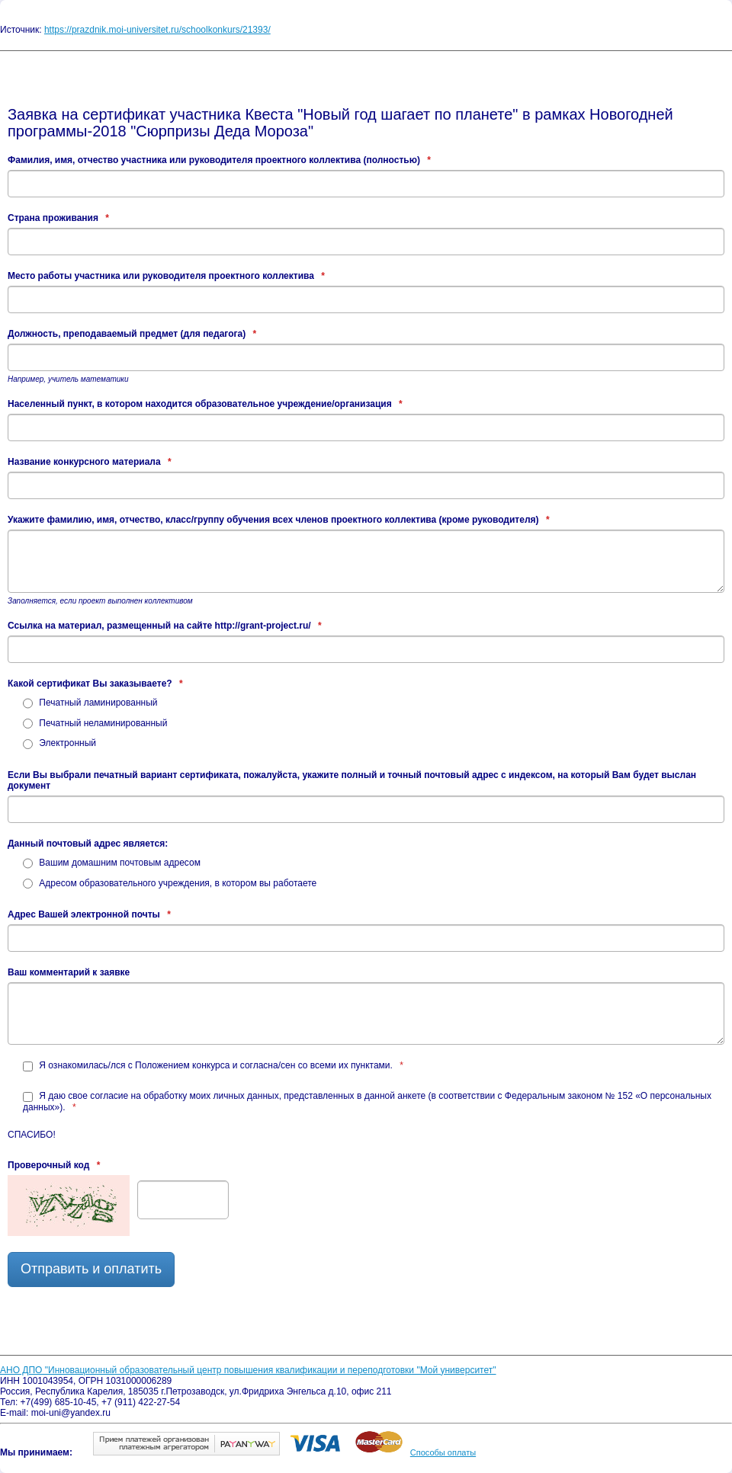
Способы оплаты (443, 1452)
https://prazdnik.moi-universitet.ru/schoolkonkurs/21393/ (157, 29)
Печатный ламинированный (90, 702)
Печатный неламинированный (95, 723)
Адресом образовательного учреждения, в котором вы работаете (169, 883)
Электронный (59, 743)
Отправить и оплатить (91, 1268)
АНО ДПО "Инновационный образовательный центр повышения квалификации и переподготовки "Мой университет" (248, 1370)
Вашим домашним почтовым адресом (112, 862)
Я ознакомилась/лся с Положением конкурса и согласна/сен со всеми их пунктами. (213, 1065)
